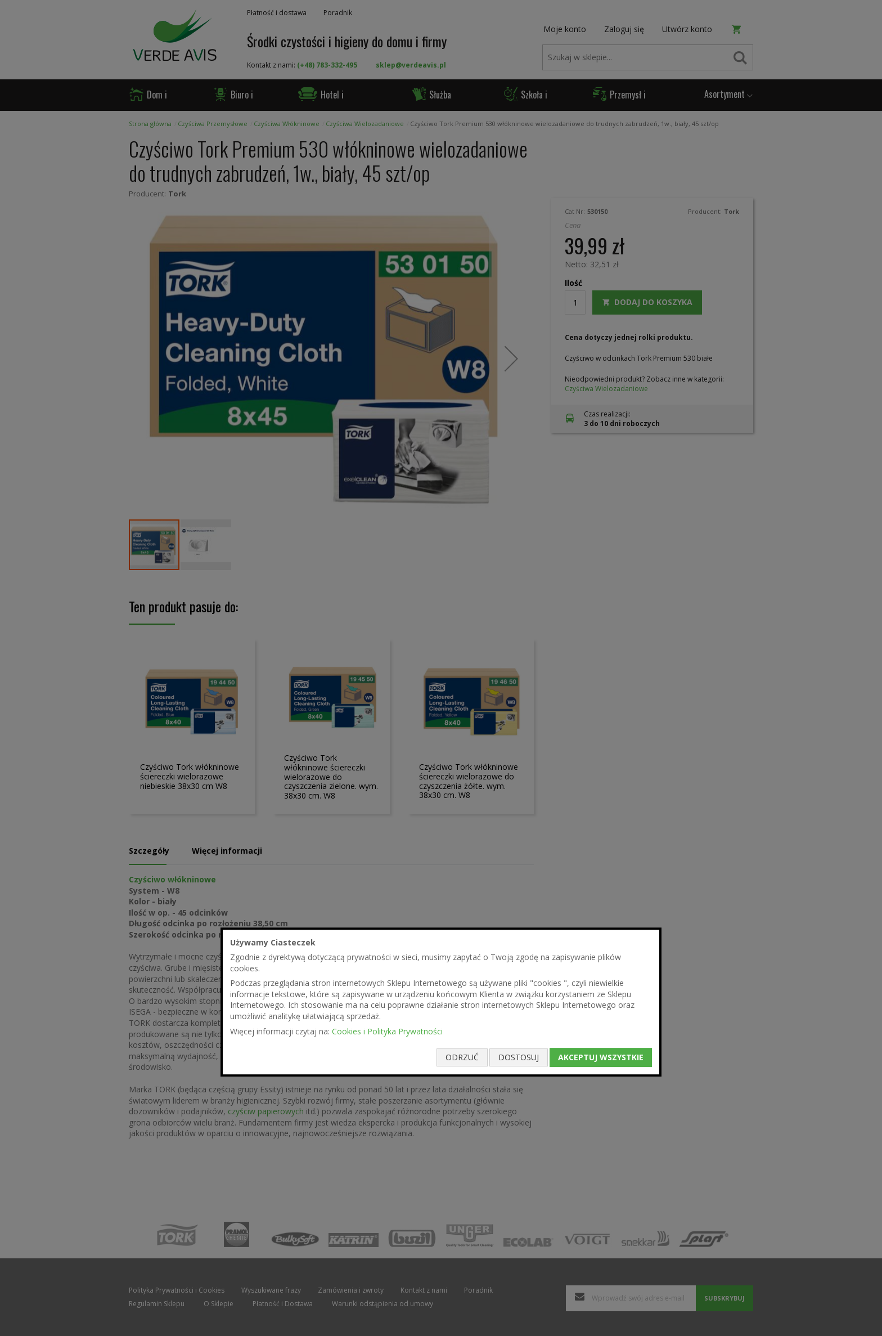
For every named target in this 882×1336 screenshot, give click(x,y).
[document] (441, 1002)
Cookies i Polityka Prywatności (387, 1031)
